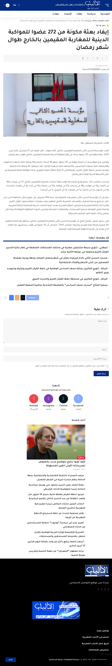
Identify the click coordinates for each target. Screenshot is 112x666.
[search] (19, 5)
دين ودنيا (101, 26)
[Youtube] (34, 402)
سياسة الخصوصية (71, 659)
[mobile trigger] (106, 5)
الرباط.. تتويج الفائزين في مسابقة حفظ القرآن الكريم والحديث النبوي (69, 279)
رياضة (81, 458)
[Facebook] (78, 402)
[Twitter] (63, 402)
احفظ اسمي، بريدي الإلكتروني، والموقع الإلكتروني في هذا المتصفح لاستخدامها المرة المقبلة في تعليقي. (69, 366)
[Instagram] (49, 402)
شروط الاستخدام (56, 659)
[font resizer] (15, 5)
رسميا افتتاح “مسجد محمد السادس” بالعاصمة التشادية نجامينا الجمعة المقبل (62, 285)
